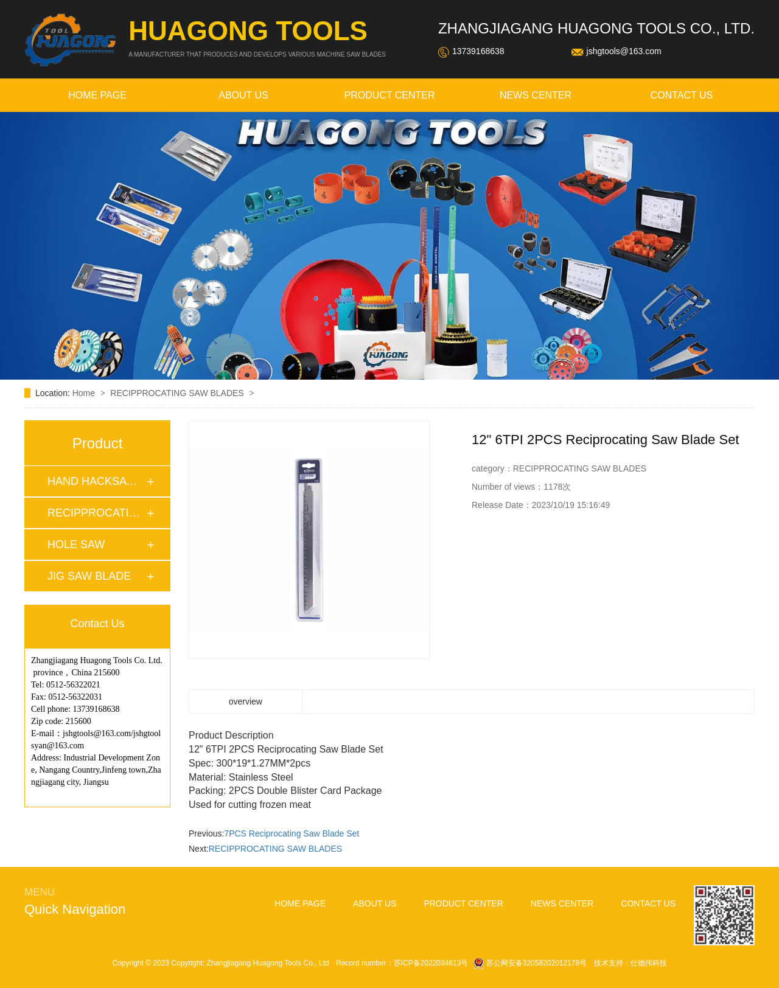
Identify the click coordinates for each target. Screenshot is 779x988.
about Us (243, 95)
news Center (535, 95)
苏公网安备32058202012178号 (531, 963)
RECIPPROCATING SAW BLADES (178, 393)
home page (97, 95)
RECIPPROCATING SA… (96, 513)
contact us (682, 95)
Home (84, 393)
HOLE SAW (76, 544)
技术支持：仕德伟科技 (630, 963)
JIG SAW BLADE (89, 576)
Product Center (389, 95)
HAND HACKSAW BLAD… (96, 481)
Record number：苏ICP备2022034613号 (402, 963)
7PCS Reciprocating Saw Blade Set (291, 833)
